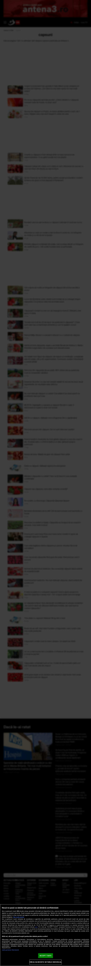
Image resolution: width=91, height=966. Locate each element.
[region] (45, 935)
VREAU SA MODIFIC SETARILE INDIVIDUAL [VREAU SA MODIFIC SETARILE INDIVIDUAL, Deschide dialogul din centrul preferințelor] (45, 962)
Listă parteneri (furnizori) (10, 950)
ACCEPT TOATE (46, 956)
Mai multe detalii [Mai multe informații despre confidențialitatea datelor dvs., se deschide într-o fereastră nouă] (18, 917)
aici (36, 927)
